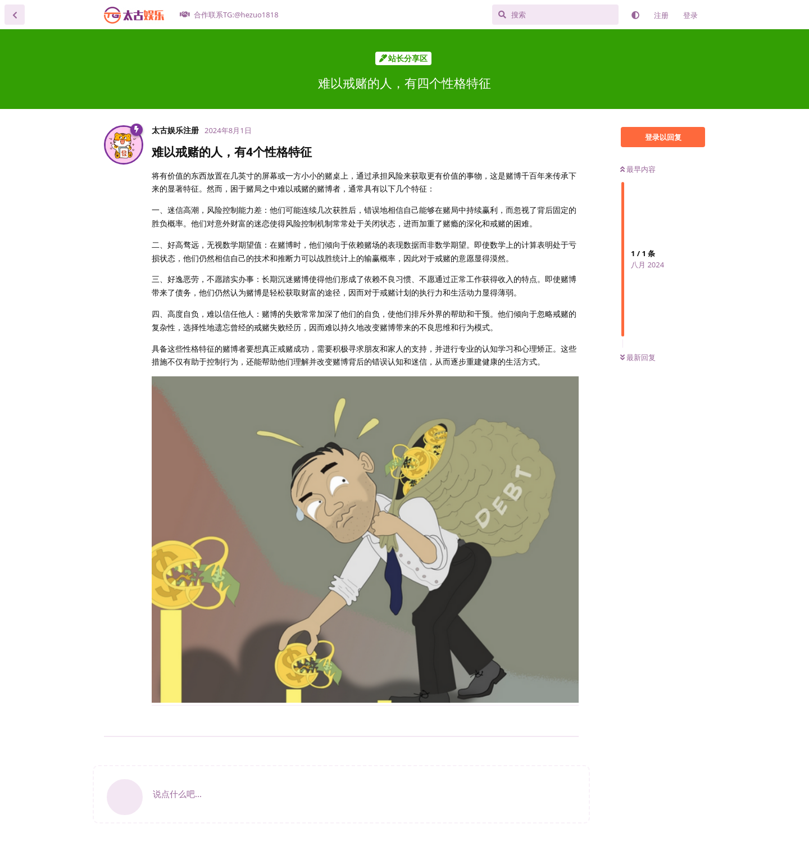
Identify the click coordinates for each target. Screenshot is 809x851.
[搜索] (555, 14)
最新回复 (638, 357)
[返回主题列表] (14, 14)
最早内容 (638, 169)
